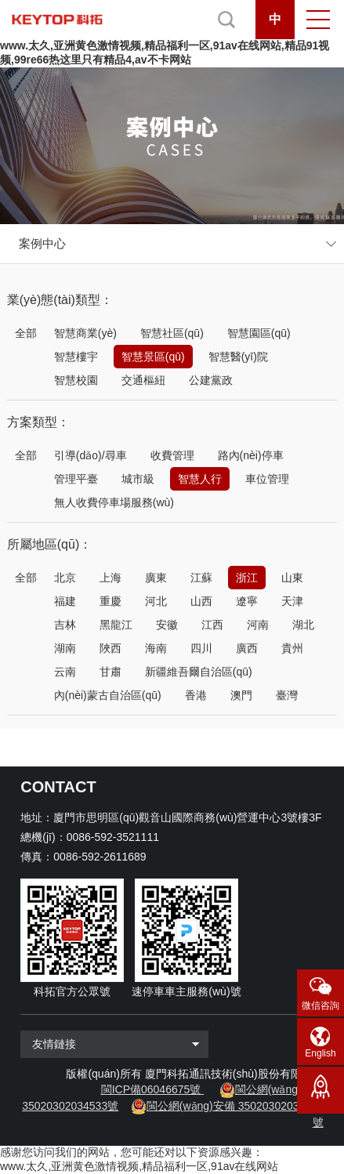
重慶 (110, 601)
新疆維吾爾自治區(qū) (198, 671)
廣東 (156, 577)
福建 (65, 601)
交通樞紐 (143, 380)
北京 (65, 577)
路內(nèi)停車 (251, 455)
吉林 (65, 624)
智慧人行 (200, 479)
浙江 (247, 577)
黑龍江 (116, 624)
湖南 (65, 648)
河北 (156, 601)
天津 (292, 601)
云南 (65, 671)
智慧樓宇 (76, 356)
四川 (201, 648)
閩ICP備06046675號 (151, 1089)
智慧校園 (76, 380)
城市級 (137, 479)
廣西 (247, 648)
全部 (26, 333)
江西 (212, 624)
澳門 (241, 695)
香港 (196, 695)
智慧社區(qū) (172, 333)
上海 (110, 577)
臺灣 (287, 695)
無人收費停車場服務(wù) (114, 502)
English (320, 1053)
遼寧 (247, 601)
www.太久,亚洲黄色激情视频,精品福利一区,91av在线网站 (139, 1166)
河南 (258, 624)
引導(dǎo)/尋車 (90, 455)
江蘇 (201, 577)
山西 (201, 601)
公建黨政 (211, 380)
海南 (156, 648)
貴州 (292, 648)
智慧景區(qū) (153, 356)
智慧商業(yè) (85, 333)
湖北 (303, 624)
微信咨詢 (320, 1005)
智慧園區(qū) (259, 333)
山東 (292, 577)
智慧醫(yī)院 (238, 356)
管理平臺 (76, 479)
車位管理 (267, 479)
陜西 (110, 648)
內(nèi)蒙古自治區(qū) (107, 695)
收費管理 (172, 455)
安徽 (167, 624)
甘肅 (110, 671)
